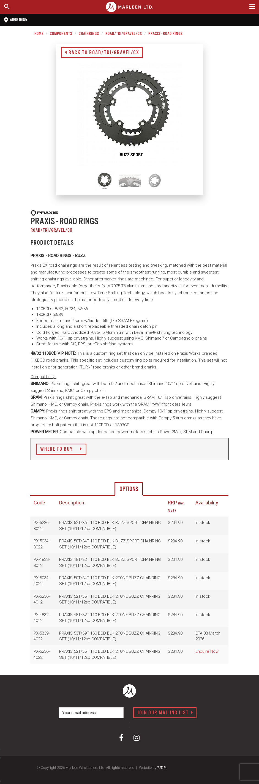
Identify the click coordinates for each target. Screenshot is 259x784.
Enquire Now (207, 651)
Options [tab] (128, 489)
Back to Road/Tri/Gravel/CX (102, 53)
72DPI (162, 768)
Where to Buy (61, 449)
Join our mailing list (165, 713)
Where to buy (15, 20)
